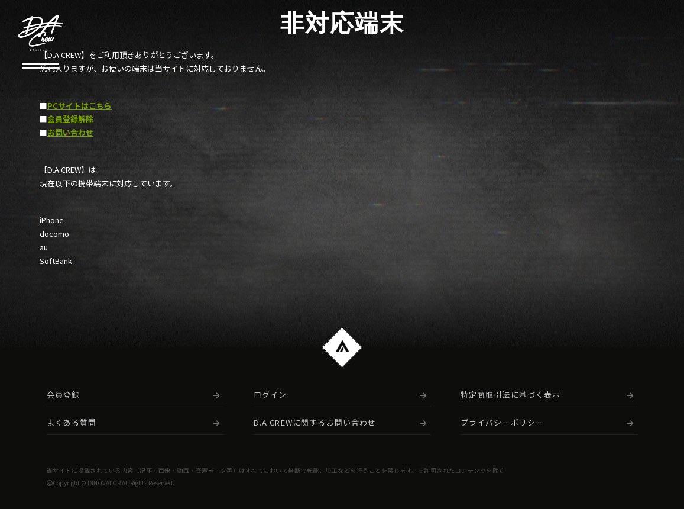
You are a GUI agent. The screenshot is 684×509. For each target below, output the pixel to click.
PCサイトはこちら (79, 106)
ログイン (270, 394)
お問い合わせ (70, 132)
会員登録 (63, 394)
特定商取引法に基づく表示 (511, 394)
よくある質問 (72, 422)
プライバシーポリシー (502, 422)
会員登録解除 (70, 119)
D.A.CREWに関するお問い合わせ (315, 422)
